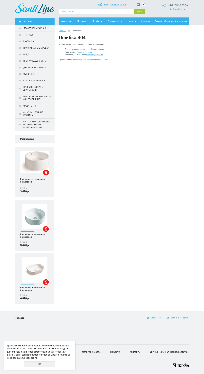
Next (52, 139)
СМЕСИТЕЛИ (29, 74)
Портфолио (98, 21)
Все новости (156, 318)
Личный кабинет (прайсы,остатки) (171, 21)
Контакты (145, 21)
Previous (46, 139)
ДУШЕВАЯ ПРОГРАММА (34, 67)
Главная (62, 31)
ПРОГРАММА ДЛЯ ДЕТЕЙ (35, 61)
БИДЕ (26, 54)
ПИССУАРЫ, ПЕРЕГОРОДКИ (36, 48)
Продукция (82, 21)
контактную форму (94, 55)
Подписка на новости (180, 318)
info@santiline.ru (176, 9)
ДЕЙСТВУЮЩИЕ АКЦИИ (34, 28)
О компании (67, 21)
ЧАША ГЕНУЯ (29, 106)
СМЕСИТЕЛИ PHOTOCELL (35, 80)
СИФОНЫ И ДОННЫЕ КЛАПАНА (33, 113)
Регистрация (118, 4)
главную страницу (85, 52)
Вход (106, 4)
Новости (132, 21)
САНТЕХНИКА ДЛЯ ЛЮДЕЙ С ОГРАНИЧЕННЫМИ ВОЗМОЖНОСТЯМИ (36, 125)
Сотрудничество (115, 21)
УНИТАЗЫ (28, 35)
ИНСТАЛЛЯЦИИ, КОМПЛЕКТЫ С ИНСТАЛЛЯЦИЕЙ (37, 97)
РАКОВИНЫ (28, 41)
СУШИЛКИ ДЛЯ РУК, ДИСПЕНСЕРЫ (33, 88)
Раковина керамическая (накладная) (32, 180)
